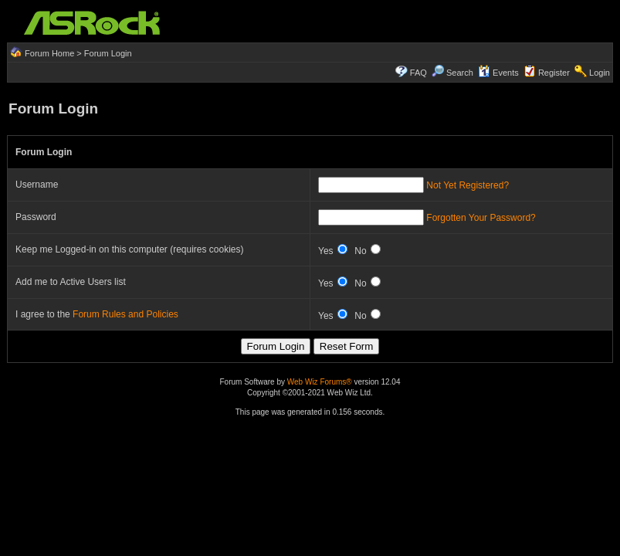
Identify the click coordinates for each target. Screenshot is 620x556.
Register (554, 72)
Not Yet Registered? (467, 185)
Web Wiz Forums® (319, 382)
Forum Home (49, 53)
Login (599, 72)
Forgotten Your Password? (480, 217)
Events (498, 72)
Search (459, 72)
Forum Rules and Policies (125, 314)
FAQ (418, 72)
